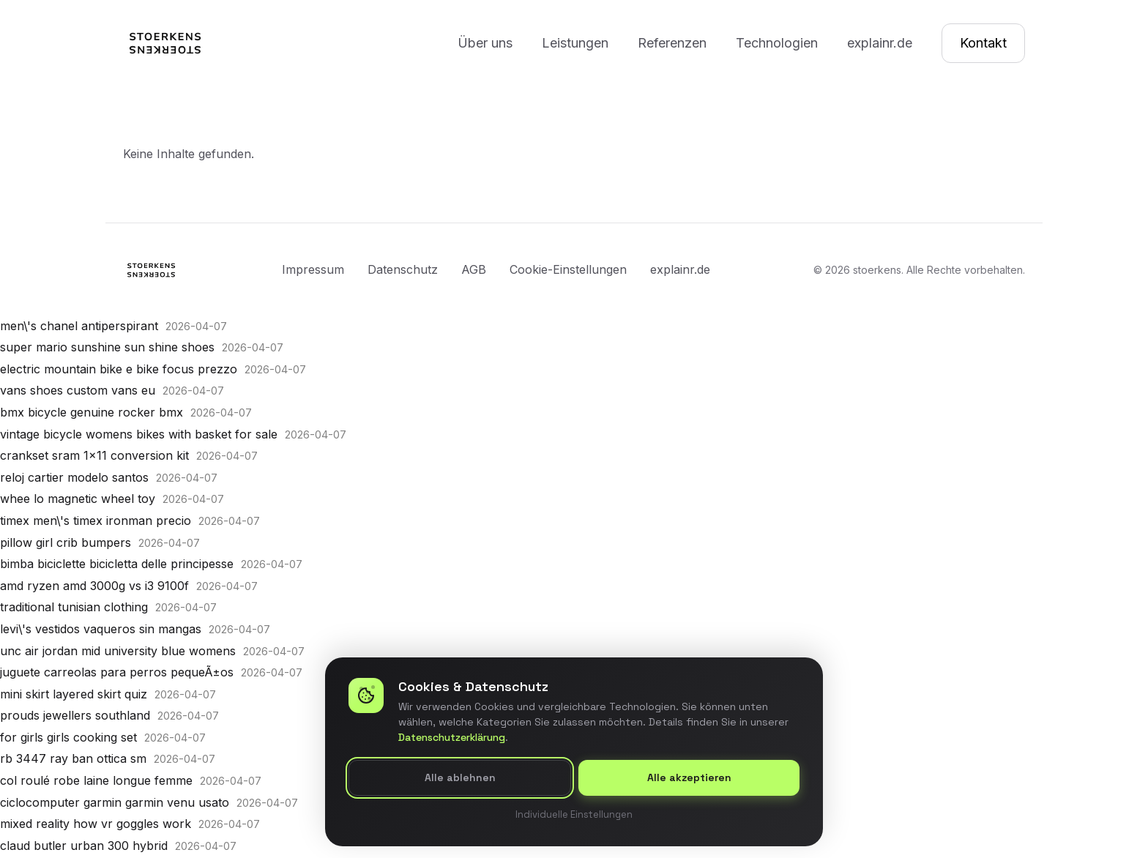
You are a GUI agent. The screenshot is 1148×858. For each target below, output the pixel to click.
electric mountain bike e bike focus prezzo (118, 369)
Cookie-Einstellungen (568, 269)
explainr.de (879, 43)
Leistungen (575, 43)
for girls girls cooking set (68, 737)
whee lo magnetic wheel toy (77, 498)
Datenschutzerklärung (451, 738)
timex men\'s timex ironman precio (95, 520)
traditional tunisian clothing (74, 607)
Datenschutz (403, 269)
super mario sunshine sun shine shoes (107, 347)
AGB (473, 269)
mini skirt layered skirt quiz (73, 694)
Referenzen (672, 43)
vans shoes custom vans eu (77, 390)
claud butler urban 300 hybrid (84, 845)
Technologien (777, 43)
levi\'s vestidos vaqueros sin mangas (100, 629)
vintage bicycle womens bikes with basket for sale (138, 434)
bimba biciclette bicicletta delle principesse (117, 563)
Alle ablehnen (460, 778)
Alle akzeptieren (689, 778)
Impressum (313, 269)
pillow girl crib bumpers (65, 542)
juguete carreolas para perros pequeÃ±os (117, 672)
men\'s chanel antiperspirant (79, 325)
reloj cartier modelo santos (74, 477)
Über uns (485, 43)
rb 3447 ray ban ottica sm (73, 758)
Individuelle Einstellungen (574, 814)
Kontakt (983, 43)
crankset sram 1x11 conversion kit (94, 455)
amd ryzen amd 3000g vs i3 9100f (94, 585)
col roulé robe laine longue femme (96, 780)
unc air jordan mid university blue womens (118, 651)
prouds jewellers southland (75, 715)
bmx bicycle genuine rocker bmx (91, 412)
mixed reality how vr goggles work (95, 823)
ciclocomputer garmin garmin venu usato (114, 802)
